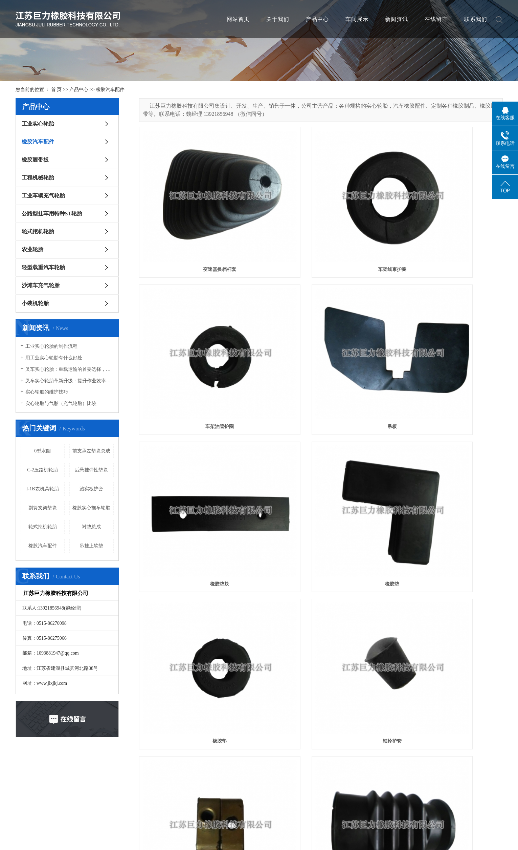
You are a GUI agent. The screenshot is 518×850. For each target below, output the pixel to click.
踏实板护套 (91, 488)
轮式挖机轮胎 (38, 231)
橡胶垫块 (320, 345)
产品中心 (317, 19)
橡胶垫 (445, 345)
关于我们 (277, 19)
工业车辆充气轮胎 (43, 195)
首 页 (56, 89)
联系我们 (475, 19)
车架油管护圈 (445, 228)
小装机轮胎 (35, 303)
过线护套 (320, 811)
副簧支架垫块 (42, 507)
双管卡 (445, 462)
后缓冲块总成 (321, 695)
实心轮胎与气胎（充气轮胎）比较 (60, 403)
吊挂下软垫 (445, 811)
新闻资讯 (396, 19)
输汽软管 (195, 578)
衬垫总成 (91, 526)
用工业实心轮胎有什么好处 (53, 357)
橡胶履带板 (35, 160)
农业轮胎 (32, 249)
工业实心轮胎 (38, 124)
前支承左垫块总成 (91, 450)
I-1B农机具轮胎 (42, 488)
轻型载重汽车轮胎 (43, 267)
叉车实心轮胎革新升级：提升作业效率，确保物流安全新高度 (69, 380)
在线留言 (436, 19)
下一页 (447, 839)
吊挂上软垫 (91, 545)
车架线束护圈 (321, 228)
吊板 (196, 345)
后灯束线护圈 (196, 811)
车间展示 (356, 19)
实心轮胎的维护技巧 (46, 392)
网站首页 (238, 19)
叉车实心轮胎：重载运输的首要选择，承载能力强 (69, 369)
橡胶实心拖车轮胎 (91, 507)
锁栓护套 (320, 462)
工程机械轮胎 (38, 177)
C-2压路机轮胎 (42, 469)
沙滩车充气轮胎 (41, 285)
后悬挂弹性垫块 (91, 469)
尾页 (469, 839)
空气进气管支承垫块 (445, 578)
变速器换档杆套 (195, 228)
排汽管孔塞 (321, 578)
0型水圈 (42, 450)
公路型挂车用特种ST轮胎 (52, 213)
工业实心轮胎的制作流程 (51, 346)
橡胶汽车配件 (110, 89)
